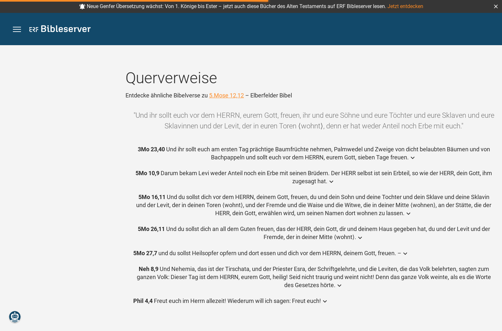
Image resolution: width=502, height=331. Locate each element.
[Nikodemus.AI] (15, 317)
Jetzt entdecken (405, 6)
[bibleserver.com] (60, 30)
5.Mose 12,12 (226, 95)
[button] (496, 6)
